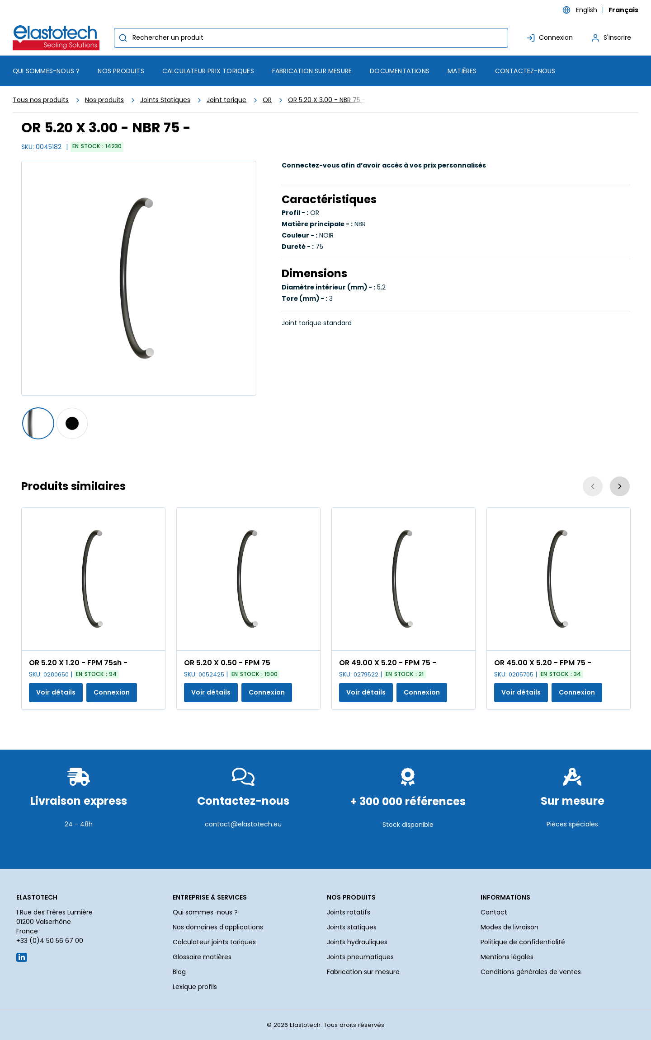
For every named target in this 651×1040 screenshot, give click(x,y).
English (586, 9)
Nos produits (104, 99)
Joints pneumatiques (360, 956)
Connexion (112, 692)
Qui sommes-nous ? (205, 912)
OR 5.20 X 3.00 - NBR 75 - (327, 99)
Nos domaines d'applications (218, 927)
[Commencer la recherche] (123, 38)
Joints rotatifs (348, 912)
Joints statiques (352, 927)
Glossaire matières (202, 956)
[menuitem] (121, 71)
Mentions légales (507, 956)
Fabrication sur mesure (363, 971)
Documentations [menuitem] (399, 70)
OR (267, 99)
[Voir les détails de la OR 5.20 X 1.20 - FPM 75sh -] (93, 579)
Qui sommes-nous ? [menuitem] (46, 70)
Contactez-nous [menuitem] (525, 70)
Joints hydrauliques (357, 942)
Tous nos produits (41, 99)
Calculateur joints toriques (214, 942)
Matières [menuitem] (462, 70)
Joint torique (226, 99)
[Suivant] (620, 486)
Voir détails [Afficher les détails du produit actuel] (55, 692)
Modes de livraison (509, 927)
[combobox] (311, 38)
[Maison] (58, 37)
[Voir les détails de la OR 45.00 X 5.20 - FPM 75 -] (558, 579)
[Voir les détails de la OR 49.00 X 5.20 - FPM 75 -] (403, 579)
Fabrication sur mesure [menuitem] (312, 70)
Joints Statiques (165, 99)
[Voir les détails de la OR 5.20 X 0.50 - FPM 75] (248, 579)
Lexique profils (195, 986)
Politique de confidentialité (523, 942)
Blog (179, 971)
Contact (494, 912)
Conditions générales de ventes (531, 971)
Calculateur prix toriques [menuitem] (208, 70)
